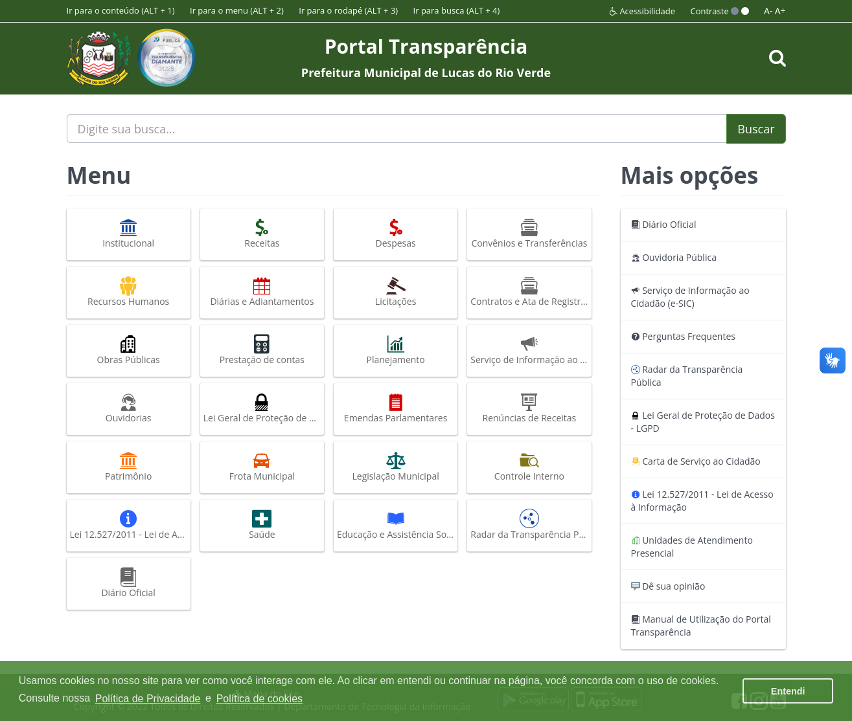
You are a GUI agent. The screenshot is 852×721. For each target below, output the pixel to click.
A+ (780, 11)
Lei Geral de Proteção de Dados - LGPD (263, 408)
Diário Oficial (128, 583)
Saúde (262, 524)
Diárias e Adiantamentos (262, 291)
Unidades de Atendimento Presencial (692, 546)
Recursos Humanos (128, 291)
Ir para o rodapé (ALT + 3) (348, 10)
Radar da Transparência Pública (530, 524)
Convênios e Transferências (529, 233)
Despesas (395, 233)
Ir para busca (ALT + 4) (456, 10)
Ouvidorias (128, 408)
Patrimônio (128, 466)
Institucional (128, 233)
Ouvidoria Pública (674, 257)
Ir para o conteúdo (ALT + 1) (121, 10)
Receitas (262, 233)
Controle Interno (529, 466)
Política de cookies (259, 698)
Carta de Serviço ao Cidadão (696, 461)
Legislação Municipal (395, 466)
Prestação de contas (262, 350)
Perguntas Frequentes (683, 336)
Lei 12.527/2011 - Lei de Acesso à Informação (130, 524)
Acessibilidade (642, 11)
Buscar (755, 129)
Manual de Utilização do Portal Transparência (701, 625)
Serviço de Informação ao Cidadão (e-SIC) (530, 350)
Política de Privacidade (148, 698)
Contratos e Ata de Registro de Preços (530, 291)
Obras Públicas (128, 350)
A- (768, 11)
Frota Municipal (262, 466)
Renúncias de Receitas (529, 408)
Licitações (395, 291)
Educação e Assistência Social (397, 524)
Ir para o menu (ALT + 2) (237, 10)
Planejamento (395, 350)
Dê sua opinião (668, 586)
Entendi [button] (788, 691)
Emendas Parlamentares (395, 408)
